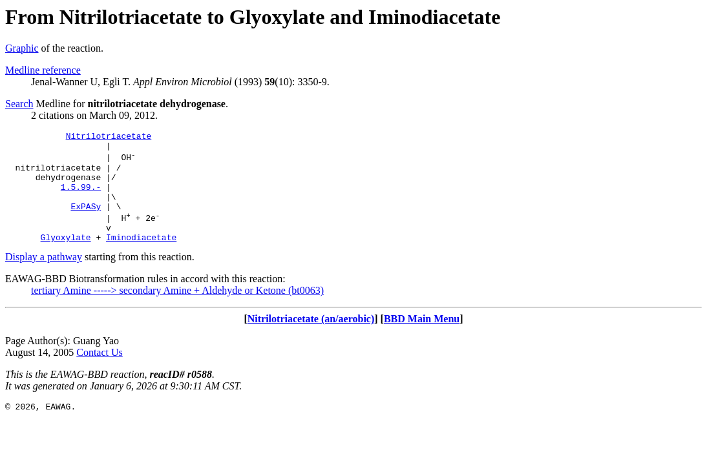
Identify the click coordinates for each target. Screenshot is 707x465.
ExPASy (85, 221)
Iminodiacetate (141, 258)
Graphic (22, 48)
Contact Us (99, 373)
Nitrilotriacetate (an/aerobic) (311, 340)
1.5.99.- (81, 198)
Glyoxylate (66, 258)
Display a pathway (43, 278)
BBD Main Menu (421, 340)
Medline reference (43, 70)
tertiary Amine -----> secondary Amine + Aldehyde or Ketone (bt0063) (177, 311)
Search (19, 103)
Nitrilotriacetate (109, 137)
